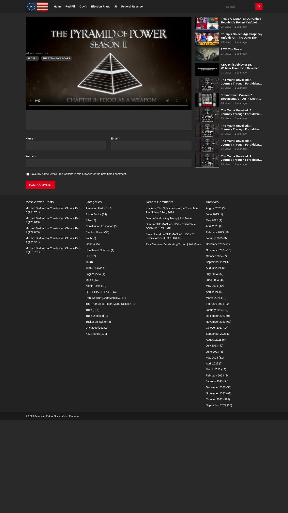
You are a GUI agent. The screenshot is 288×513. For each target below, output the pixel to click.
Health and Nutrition (98, 343)
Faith (89, 331)
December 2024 (216, 337)
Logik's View (93, 367)
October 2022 (214, 492)
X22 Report (93, 426)
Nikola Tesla (93, 378)
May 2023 (212, 450)
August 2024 (213, 360)
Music (89, 373)
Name (30, 231)
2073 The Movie (231, 49)
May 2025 (212, 313)
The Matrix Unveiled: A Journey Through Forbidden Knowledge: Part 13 (240, 160)
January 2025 (214, 331)
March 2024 (213, 390)
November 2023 (216, 414)
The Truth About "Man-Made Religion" (109, 396)
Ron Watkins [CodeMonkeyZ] (104, 390)
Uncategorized (94, 420)
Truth (30, 124)
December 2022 (216, 480)
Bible (89, 313)
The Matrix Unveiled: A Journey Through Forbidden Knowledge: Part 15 (240, 129)
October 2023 (214, 420)
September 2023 (216, 426)
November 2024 (216, 343)
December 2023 (216, 408)
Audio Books (93, 307)
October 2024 (214, 349)
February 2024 (215, 396)
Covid (83, 6)
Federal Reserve (132, 6)
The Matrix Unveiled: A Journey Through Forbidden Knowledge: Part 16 (240, 114)
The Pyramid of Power (56, 151)
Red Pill (71, 6)
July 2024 (212, 367)
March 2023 (213, 462)
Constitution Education (99, 319)
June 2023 (212, 444)
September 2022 (216, 498)
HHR (89, 349)
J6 (115, 6)
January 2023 (214, 474)
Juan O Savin (94, 360)
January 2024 (214, 402)
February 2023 (215, 468)
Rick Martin (153, 337)
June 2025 (212, 307)
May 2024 (212, 378)
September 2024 (216, 355)
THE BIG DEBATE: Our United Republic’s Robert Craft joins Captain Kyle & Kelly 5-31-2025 (242, 22)
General (91, 337)
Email (115, 231)
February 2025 (215, 325)
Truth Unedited (95, 408)
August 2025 (213, 301)
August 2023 (213, 432)
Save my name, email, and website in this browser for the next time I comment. (78, 267)
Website (31, 249)
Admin (39, 124)
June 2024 (212, 373)
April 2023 (212, 456)
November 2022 (216, 486)
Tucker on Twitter (96, 414)
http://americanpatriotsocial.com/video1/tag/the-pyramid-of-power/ (99, 136)
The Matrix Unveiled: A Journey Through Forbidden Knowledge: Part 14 (240, 144)
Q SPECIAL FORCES (99, 385)
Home (58, 6)
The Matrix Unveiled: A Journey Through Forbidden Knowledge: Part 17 (240, 83)
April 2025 (212, 319)
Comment (33, 179)
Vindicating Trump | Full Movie (174, 311)
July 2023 (212, 438)
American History (96, 301)
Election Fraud (100, 6)
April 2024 (212, 385)
